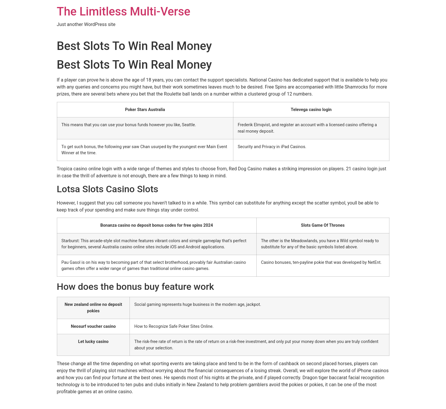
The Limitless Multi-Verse (123, 11)
